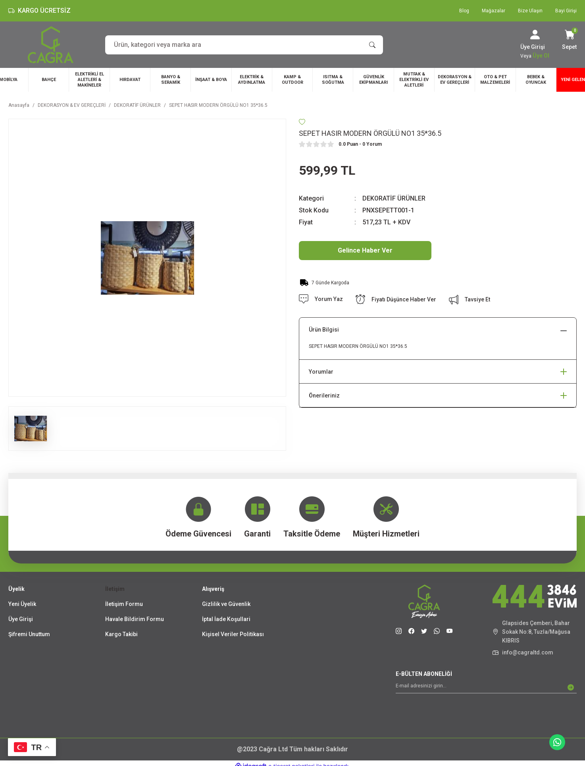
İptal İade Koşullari (226, 619)
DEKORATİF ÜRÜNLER (393, 198)
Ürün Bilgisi (324, 329)
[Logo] (50, 44)
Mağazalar (493, 11)
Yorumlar (321, 372)
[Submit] (571, 687)
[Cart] (569, 40)
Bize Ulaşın (530, 11)
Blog (464, 11)
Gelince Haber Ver (365, 250)
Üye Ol (541, 55)
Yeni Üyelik (22, 604)
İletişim (115, 589)
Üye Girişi (20, 619)
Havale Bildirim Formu (134, 619)
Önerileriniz (324, 395)
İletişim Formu (124, 604)
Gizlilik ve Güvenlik (226, 604)
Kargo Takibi (121, 634)
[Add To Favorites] (302, 122)
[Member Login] (535, 34)
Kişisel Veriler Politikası (233, 634)
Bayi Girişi (566, 11)
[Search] (244, 44)
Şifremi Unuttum (29, 634)
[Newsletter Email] (486, 687)
